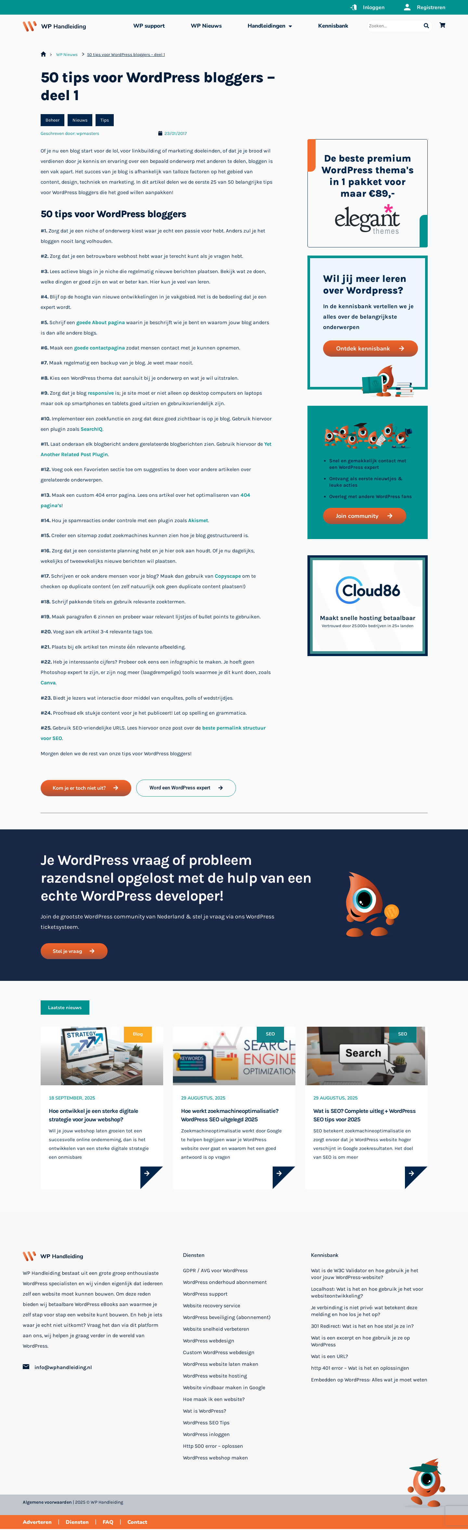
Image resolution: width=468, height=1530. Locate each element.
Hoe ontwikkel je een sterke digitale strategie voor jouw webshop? (93, 1116)
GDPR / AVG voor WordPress (215, 1271)
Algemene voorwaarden (47, 1503)
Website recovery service (211, 1306)
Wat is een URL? (329, 1357)
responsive (101, 393)
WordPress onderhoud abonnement (225, 1283)
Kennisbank (333, 26)
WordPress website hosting (215, 1377)
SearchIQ (91, 429)
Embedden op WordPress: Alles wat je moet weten (369, 1381)
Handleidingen (270, 26)
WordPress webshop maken (215, 1459)
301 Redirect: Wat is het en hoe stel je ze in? (362, 1327)
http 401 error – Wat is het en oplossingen (360, 1369)
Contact (137, 1523)
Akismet (198, 520)
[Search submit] (426, 26)
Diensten (193, 1256)
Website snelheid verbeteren (216, 1330)
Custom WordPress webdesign (218, 1353)
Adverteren (37, 1523)
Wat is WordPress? (204, 1412)
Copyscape (228, 576)
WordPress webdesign (208, 1342)
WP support (149, 26)
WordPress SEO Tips (206, 1423)
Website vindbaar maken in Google (224, 1388)
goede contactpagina (99, 348)
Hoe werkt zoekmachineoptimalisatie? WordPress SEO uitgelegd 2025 (229, 1116)
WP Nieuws (206, 26)
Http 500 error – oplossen (213, 1447)
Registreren (431, 7)
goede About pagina (100, 322)
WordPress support (205, 1295)
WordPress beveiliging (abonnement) (227, 1318)
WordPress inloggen (206, 1435)
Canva (48, 682)
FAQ (108, 1523)
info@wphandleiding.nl (63, 1368)
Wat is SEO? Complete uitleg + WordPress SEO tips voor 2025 (364, 1116)
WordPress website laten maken (220, 1365)
